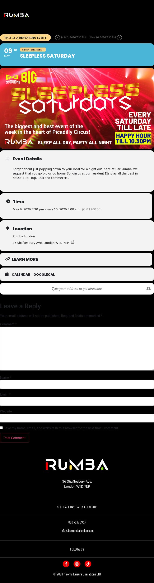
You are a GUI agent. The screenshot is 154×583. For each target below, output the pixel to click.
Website (6, 411)
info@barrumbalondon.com (77, 530)
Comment (8, 324)
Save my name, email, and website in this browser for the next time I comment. (61, 428)
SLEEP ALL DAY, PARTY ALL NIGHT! (77, 507)
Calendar (21, 274)
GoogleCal (44, 274)
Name (5, 377)
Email (5, 394)
